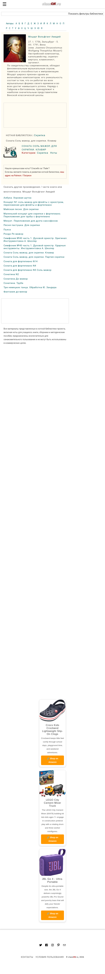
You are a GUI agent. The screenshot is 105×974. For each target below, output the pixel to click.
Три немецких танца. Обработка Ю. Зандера (30, 287)
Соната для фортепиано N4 (20, 265)
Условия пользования (50, 957)
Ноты (53, 152)
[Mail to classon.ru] (64, 945)
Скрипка (39, 135)
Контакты (27, 957)
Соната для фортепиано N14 (21, 261)
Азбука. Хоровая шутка (17, 197)
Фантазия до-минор (15, 291)
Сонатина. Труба (13, 283)
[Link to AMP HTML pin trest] (58, 945)
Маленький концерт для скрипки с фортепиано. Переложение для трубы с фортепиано (32, 215)
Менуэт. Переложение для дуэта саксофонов (31, 220)
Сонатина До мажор (16, 278)
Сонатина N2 (11, 274)
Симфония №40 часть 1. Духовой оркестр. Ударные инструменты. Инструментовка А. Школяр (35, 247)
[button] (52, 14)
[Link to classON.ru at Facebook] (47, 945)
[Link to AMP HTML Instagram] (52, 945)
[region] (35, 115)
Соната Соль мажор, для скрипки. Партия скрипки (34, 257)
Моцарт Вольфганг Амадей (44, 36)
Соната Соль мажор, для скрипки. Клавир (29, 252)
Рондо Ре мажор (13, 234)
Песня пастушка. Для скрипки (22, 225)
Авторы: (10, 23)
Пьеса (7, 229)
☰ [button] (4, 4)
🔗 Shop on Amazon (52, 760)
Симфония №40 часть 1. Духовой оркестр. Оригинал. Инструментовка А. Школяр (35, 239)
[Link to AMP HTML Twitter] (41, 945)
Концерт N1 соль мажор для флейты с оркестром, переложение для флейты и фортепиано (34, 203)
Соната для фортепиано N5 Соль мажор (27, 270)
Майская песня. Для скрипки (21, 209)
